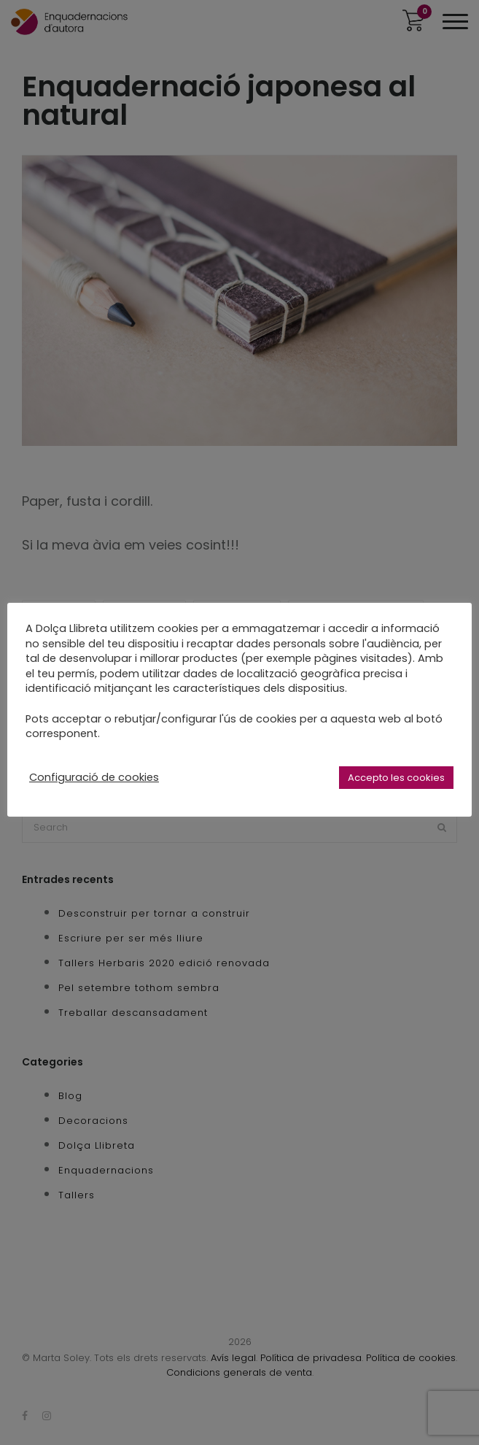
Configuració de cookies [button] (94, 777)
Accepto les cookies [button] (396, 778)
